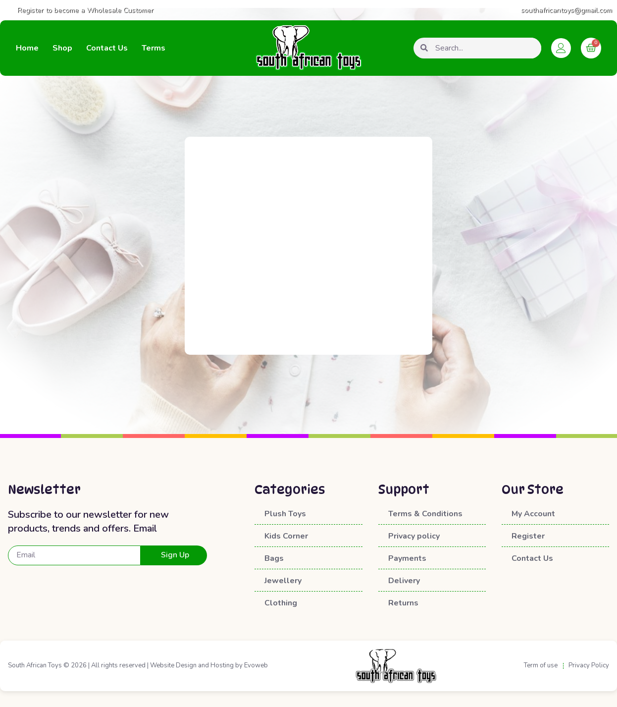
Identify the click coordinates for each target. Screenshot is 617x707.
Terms (153, 48)
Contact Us (107, 48)
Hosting (222, 665)
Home (27, 48)
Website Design (173, 665)
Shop (62, 48)
